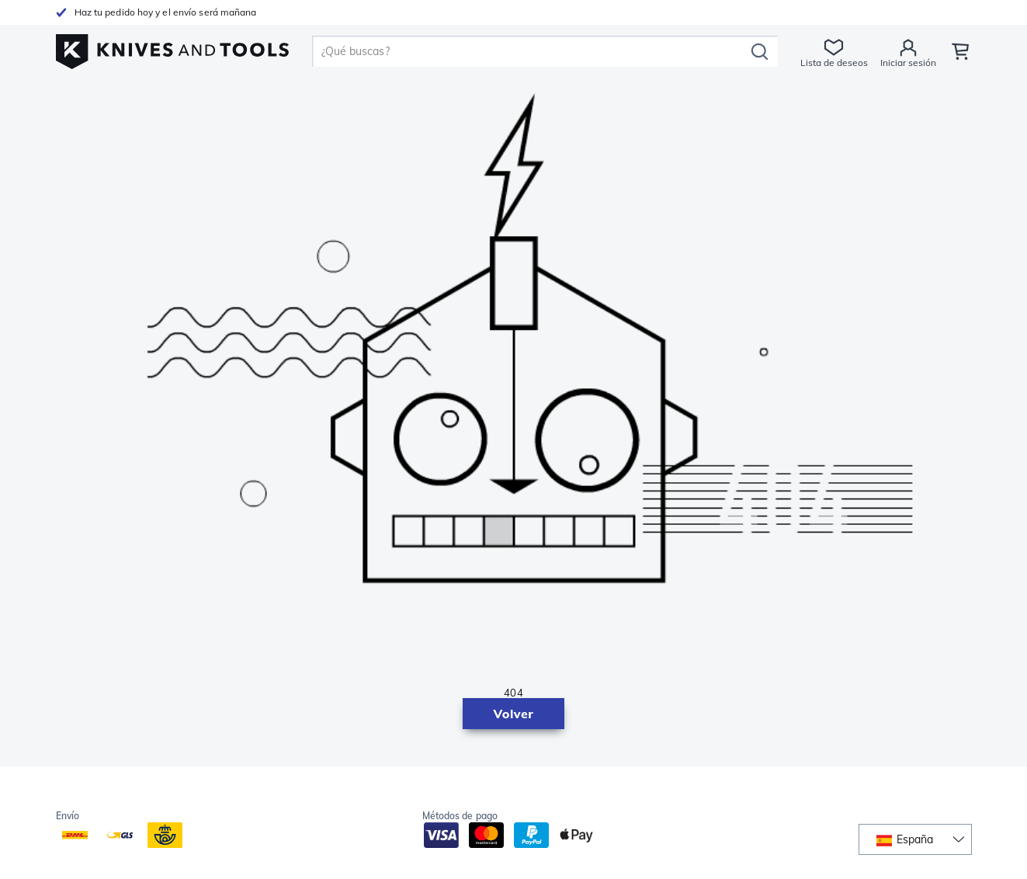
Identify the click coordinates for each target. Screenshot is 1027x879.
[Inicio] (172, 47)
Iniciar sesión (907, 62)
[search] (531, 51)
